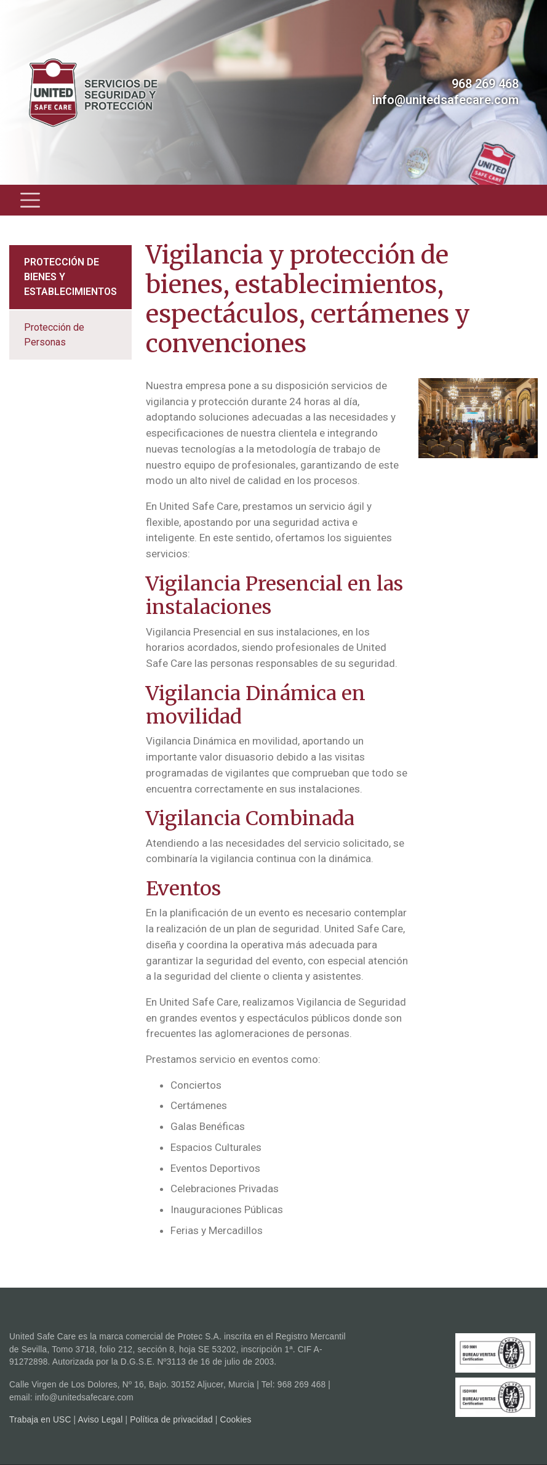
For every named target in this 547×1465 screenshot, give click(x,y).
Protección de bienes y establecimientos (70, 276)
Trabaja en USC (40, 1419)
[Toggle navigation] (30, 200)
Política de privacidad (171, 1419)
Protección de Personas (54, 334)
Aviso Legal (100, 1419)
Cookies (236, 1419)
